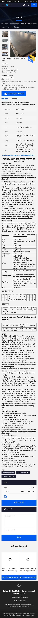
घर (2, 24)
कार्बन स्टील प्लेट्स (14, 24)
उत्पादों (6, 24)
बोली (34, 5)
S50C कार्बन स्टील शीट (22, 473)
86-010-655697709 (30, 1)
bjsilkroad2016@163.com (10, 1)
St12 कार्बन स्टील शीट (8, 473)
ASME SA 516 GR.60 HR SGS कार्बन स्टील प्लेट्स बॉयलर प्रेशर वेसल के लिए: (10, 570)
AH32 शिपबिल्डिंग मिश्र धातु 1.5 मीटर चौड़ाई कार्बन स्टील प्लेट (28, 570)
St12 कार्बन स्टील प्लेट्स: (9, 476)
